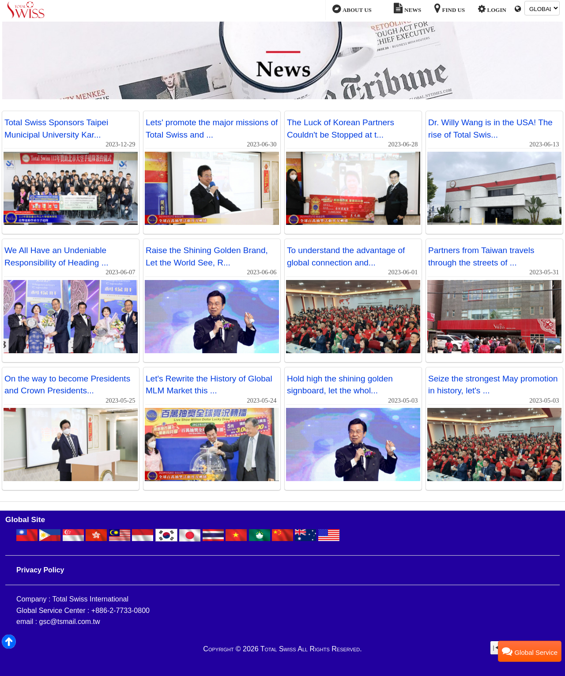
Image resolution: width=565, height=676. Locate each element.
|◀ (496, 648)
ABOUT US (351, 9)
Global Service (529, 651)
